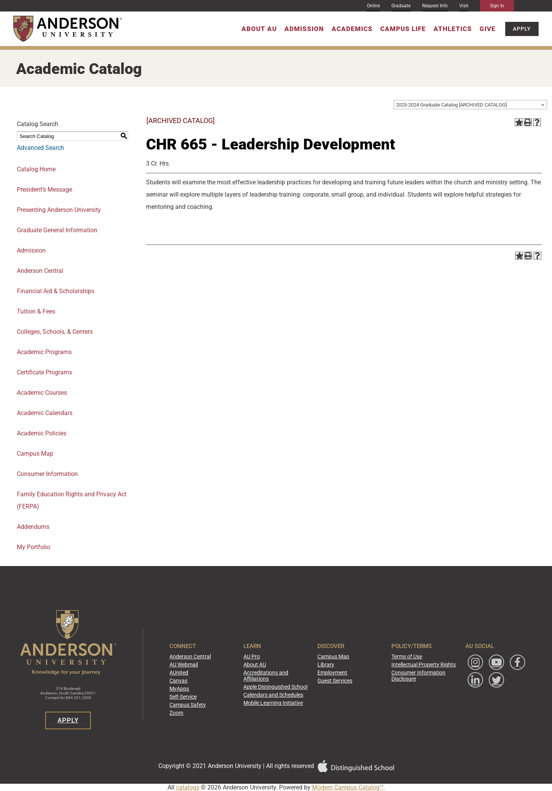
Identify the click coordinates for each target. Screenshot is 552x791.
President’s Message (44, 189)
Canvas (192, 681)
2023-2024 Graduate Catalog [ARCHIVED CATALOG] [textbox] (451, 105)
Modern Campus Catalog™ (347, 787)
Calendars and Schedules (278, 693)
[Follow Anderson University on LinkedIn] (487, 683)
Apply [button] (522, 29)
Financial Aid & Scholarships (55, 291)
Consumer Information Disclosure (412, 676)
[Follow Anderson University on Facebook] (466, 683)
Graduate (401, 5)
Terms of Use (402, 659)
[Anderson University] (67, 28)
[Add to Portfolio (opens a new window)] (518, 122)
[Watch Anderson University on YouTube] (487, 665)
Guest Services (335, 681)
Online (373, 5)
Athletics (453, 29)
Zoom (190, 710)
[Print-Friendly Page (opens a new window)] (528, 122)
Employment (333, 673)
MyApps (192, 688)
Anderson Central (40, 270)
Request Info (435, 5)
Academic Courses (42, 392)
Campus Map (35, 453)
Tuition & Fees (36, 311)
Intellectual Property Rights (416, 666)
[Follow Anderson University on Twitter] (466, 701)
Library (327, 666)
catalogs (187, 787)
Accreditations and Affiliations (271, 676)
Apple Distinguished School (280, 686)
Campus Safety (200, 703)
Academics (352, 29)
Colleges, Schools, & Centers (55, 331)
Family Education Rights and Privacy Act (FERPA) (72, 500)
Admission (304, 29)
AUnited (192, 673)
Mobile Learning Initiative (278, 701)
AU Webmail (197, 666)
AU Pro (259, 659)
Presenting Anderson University (59, 209)
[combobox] (470, 104)
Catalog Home (36, 169)
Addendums (33, 526)
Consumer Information (47, 474)
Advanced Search (40, 147)
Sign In (497, 5)
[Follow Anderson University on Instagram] (466, 665)
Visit (463, 5)
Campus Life (403, 29)
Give (488, 29)
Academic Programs (44, 352)
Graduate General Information (57, 230)
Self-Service (195, 695)
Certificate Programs (44, 372)
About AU (259, 29)
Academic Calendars (44, 413)
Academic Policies (41, 433)
